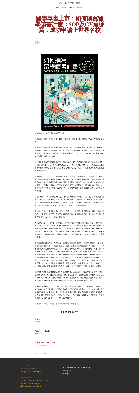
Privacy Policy (38, 333)
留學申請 (37, 322)
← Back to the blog (41, 353)
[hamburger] (11, 3)
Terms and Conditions (40, 345)
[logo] (69, 3)
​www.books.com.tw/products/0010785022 (49, 133)
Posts (41, 43)
